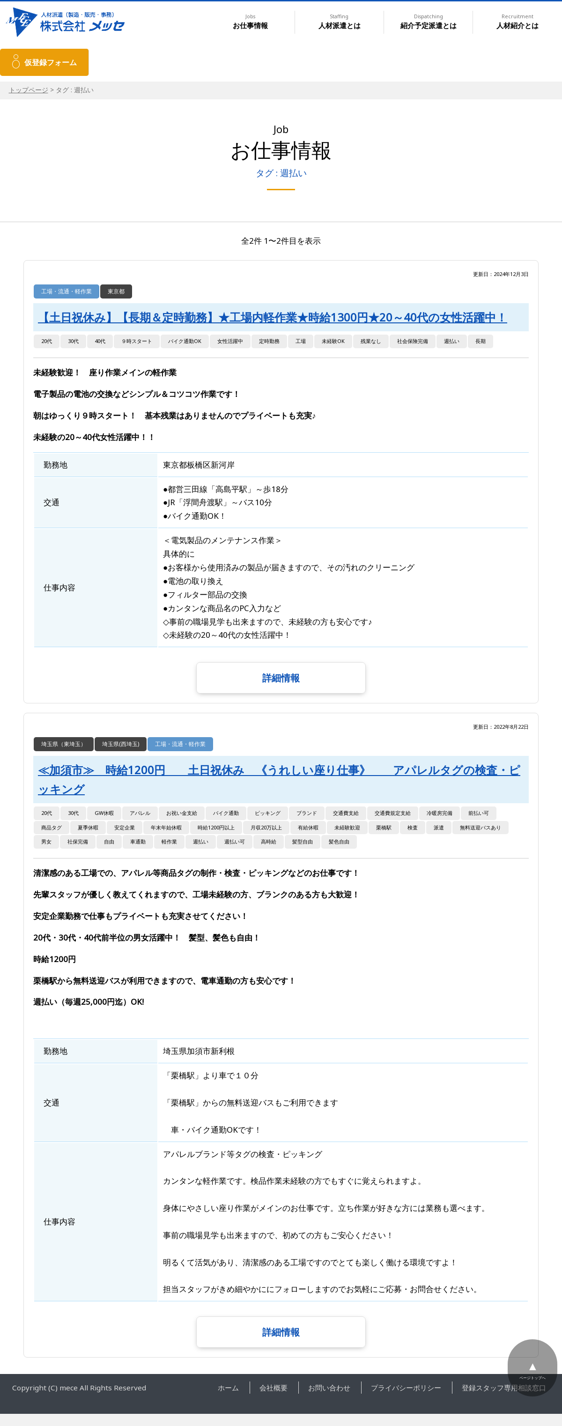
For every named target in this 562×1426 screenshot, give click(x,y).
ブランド (306, 812)
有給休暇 (308, 827)
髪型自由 (302, 841)
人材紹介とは (517, 21)
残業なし (371, 340)
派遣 (439, 827)
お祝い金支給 (181, 812)
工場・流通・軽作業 (66, 291)
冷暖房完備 (439, 812)
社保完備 (77, 841)
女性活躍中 (230, 340)
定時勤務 (269, 340)
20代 (46, 340)
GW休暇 (104, 812)
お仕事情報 (250, 21)
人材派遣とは (339, 21)
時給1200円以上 (216, 827)
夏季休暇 (88, 827)
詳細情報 (281, 677)
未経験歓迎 (347, 827)
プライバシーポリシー (406, 1387)
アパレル (140, 812)
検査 (412, 827)
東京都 (116, 291)
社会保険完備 (412, 340)
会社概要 (273, 1387)
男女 (46, 841)
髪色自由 (339, 841)
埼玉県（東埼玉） (63, 744)
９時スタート (136, 340)
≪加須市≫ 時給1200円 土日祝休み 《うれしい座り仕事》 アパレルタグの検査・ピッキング (279, 779)
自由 (109, 841)
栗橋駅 (384, 827)
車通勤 (138, 841)
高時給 (268, 841)
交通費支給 (346, 812)
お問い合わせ (329, 1387)
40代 (100, 340)
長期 (480, 340)
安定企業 (124, 827)
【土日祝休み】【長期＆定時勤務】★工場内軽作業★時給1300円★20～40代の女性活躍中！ (272, 317)
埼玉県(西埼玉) (120, 744)
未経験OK (333, 340)
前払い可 (478, 812)
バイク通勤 (226, 812)
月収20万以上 (266, 827)
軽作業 (169, 841)
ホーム (228, 1387)
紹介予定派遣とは (428, 21)
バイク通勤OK (184, 340)
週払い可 (234, 841)
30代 (73, 340)
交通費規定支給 (393, 812)
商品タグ (51, 827)
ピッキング (268, 812)
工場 (301, 340)
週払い (451, 340)
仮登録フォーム (50, 62)
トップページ (28, 89)
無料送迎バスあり (480, 827)
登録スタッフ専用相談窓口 (504, 1387)
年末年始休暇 (166, 827)
